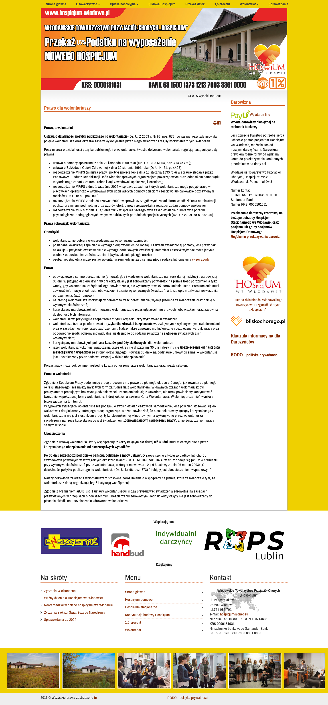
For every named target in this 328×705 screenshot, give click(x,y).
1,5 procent (222, 4)
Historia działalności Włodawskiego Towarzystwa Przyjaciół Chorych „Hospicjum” (257, 305)
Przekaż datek (194, 4)
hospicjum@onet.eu (234, 614)
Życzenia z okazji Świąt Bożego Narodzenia (74, 612)
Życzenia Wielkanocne (60, 591)
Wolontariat (248, 4)
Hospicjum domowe (139, 599)
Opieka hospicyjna (123, 4)
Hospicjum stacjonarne (141, 607)
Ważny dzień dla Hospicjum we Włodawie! (73, 598)
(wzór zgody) (201, 259)
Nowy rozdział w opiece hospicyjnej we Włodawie (78, 605)
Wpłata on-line (250, 114)
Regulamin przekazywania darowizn (256, 236)
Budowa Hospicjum (161, 4)
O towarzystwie (86, 4)
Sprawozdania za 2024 (60, 619)
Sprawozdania (278, 4)
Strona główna (56, 4)
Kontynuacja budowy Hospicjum (147, 615)
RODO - (254, 355)
